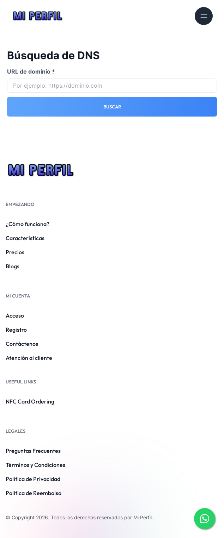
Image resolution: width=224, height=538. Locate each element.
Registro (16, 329)
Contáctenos (22, 343)
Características (25, 238)
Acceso (15, 315)
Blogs (12, 266)
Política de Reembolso (33, 492)
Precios (15, 252)
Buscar (112, 107)
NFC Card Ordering (30, 401)
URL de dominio (31, 71)
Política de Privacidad (33, 478)
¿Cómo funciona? (27, 223)
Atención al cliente (29, 357)
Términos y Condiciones (35, 464)
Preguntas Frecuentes (33, 450)
